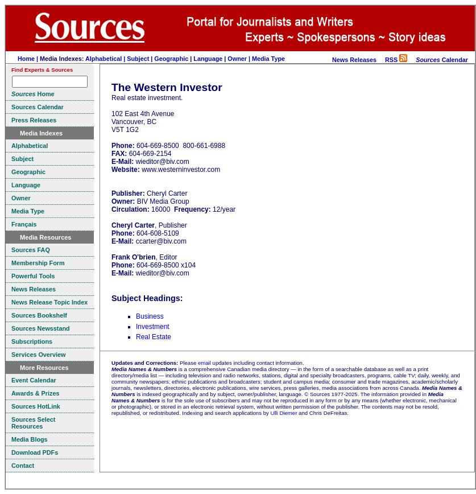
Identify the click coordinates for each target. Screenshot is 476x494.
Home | (29, 58)
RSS (396, 59)
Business (150, 316)
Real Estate (153, 337)
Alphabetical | (106, 58)
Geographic (171, 58)
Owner (237, 58)
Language (207, 58)
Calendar (442, 59)
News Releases (354, 59)
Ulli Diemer (283, 413)
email (204, 363)
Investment (152, 327)
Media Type (268, 58)
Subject (138, 58)
